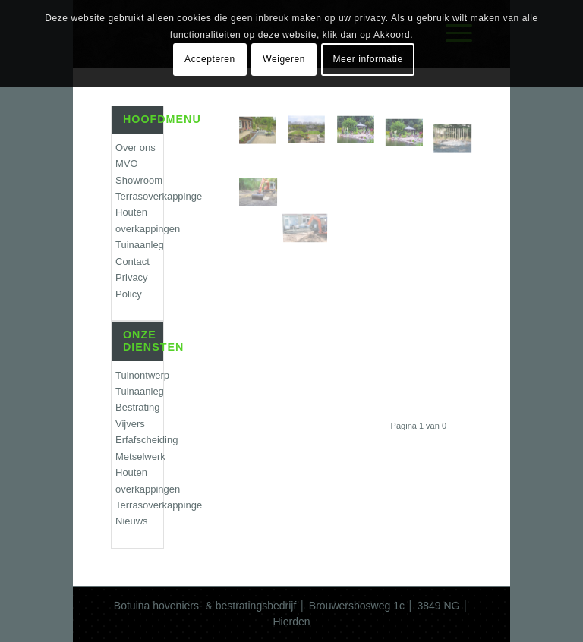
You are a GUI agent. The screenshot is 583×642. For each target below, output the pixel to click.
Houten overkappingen (139, 220)
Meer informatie (368, 59)
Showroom (138, 180)
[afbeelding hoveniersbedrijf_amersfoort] (312, 137)
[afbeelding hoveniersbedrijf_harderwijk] (263, 137)
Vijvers (130, 424)
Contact (132, 261)
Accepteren (209, 59)
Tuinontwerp (139, 375)
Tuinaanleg (139, 244)
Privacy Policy (131, 285)
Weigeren (284, 59)
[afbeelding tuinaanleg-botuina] (410, 137)
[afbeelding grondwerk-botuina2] (312, 175)
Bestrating (137, 407)
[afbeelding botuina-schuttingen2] (458, 137)
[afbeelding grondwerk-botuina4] (263, 175)
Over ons (135, 147)
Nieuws (131, 521)
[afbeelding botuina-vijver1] (361, 137)
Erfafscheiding (139, 439)
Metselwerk (139, 456)
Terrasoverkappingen (139, 196)
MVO (126, 163)
